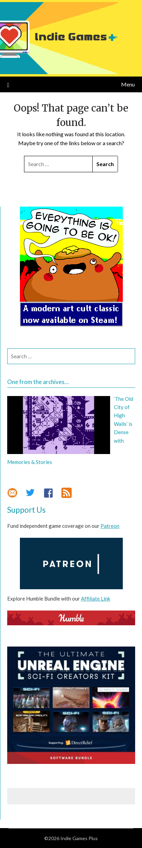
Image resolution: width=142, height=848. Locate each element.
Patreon (109, 526)
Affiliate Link (95, 598)
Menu (128, 84)
